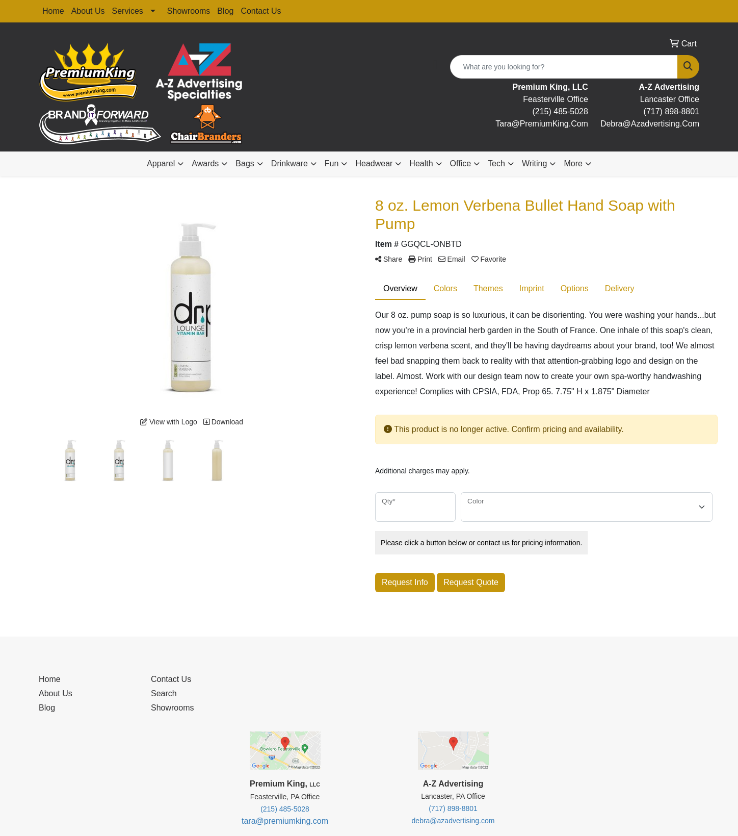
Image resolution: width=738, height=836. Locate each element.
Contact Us (261, 11)
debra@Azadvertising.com (649, 123)
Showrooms (188, 11)
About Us (88, 11)
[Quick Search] (564, 67)
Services (127, 11)
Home (53, 11)
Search (164, 693)
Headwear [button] (373, 163)
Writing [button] (534, 163)
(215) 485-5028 (560, 111)
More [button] (573, 163)
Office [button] (460, 163)
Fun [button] (332, 163)
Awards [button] (205, 163)
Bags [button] (244, 163)
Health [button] (421, 163)
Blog (225, 11)
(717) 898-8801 (671, 111)
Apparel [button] (161, 163)
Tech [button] (496, 163)
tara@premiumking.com (285, 821)
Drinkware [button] (289, 163)
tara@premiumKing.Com (541, 123)
